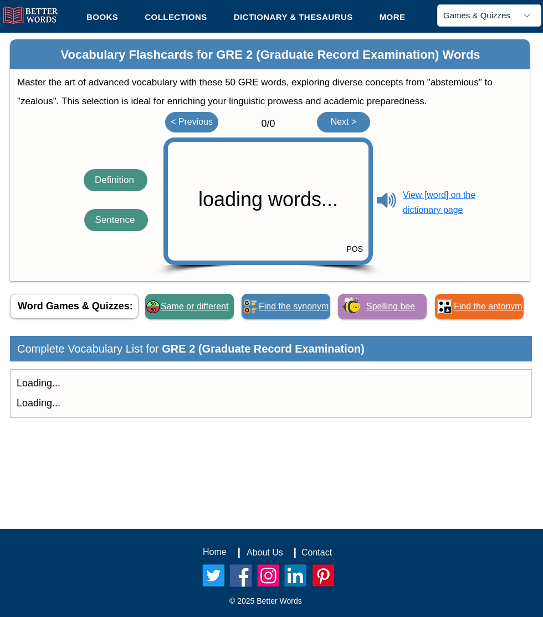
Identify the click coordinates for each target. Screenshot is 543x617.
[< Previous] (191, 122)
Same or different (194, 306)
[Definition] (115, 180)
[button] (393, 16)
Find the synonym (294, 306)
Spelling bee (390, 306)
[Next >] (343, 122)
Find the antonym (488, 306)
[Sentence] (116, 220)
